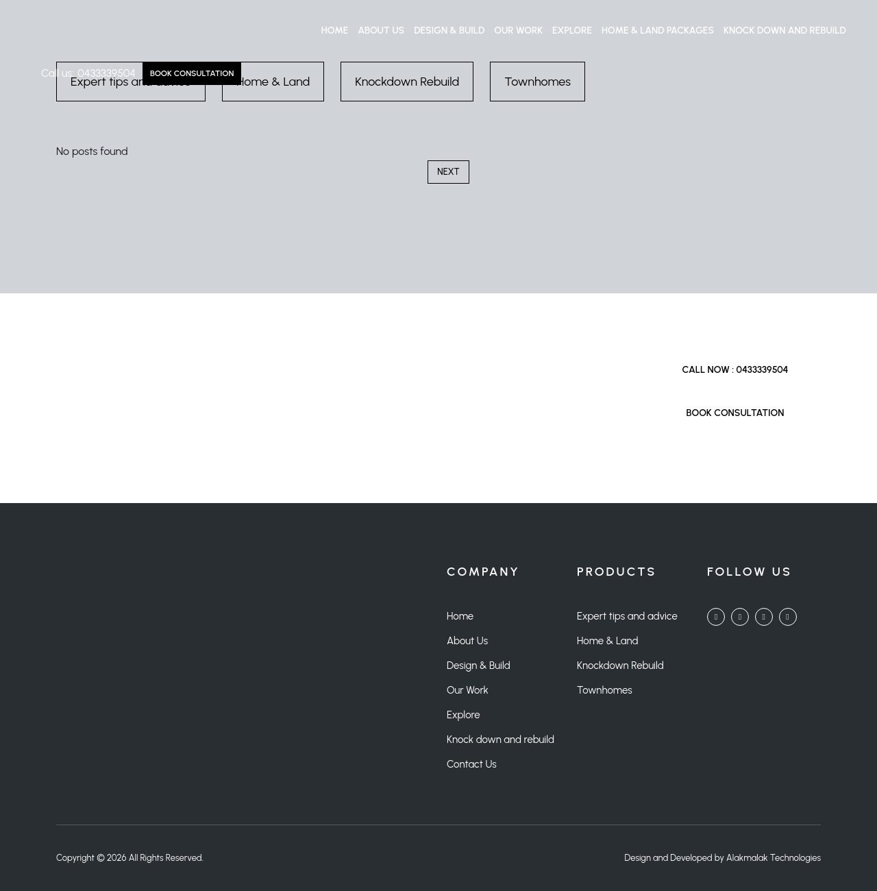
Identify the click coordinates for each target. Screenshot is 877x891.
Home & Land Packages (658, 30)
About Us (381, 30)
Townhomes (604, 690)
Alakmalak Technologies (773, 858)
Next (448, 172)
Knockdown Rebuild (620, 665)
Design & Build (449, 30)
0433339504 (106, 73)
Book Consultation (192, 73)
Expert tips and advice (627, 616)
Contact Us (472, 764)
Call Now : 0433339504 (735, 370)
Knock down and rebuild (785, 30)
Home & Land (607, 641)
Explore (572, 30)
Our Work (518, 30)
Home (335, 30)
